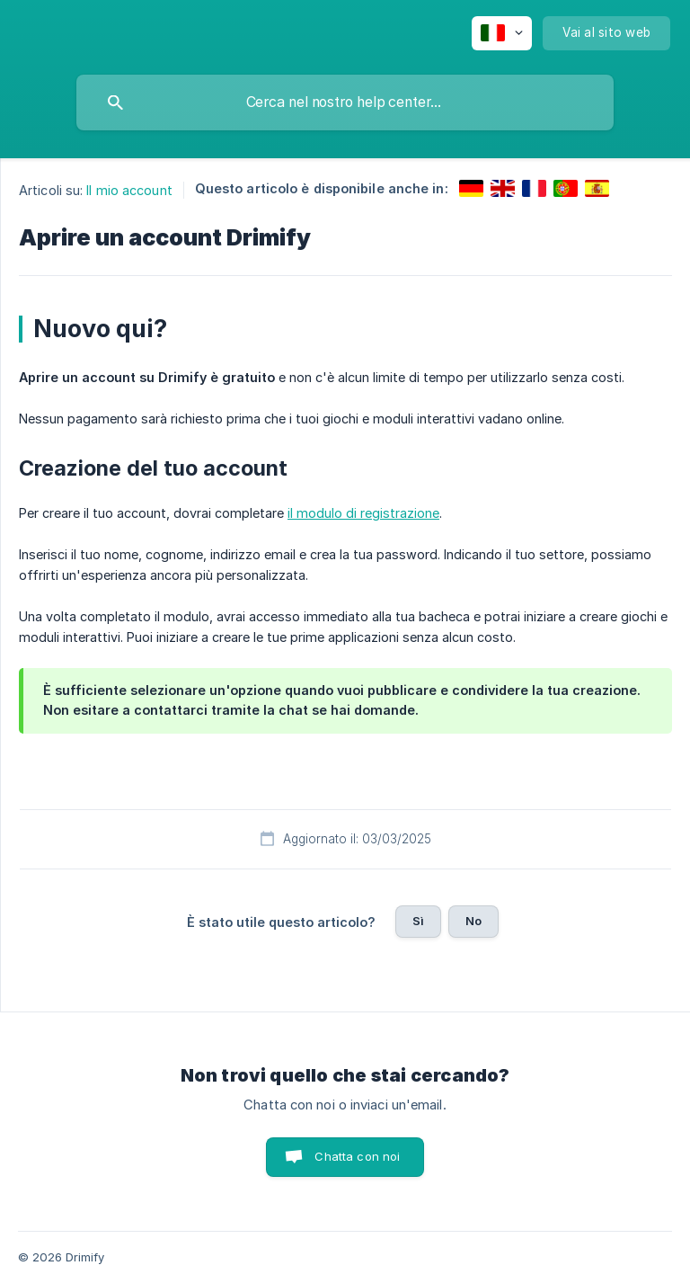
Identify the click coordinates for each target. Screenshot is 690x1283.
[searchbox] (345, 102)
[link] (471, 188)
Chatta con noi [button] (357, 1156)
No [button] (473, 920)
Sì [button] (418, 920)
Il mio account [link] (129, 190)
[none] (502, 33)
